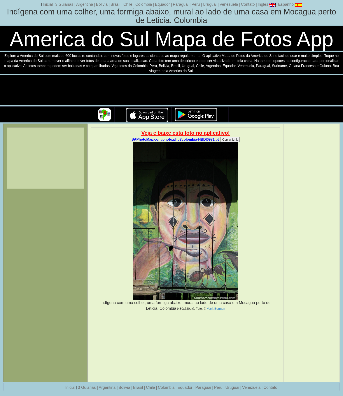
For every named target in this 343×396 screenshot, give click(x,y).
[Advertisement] (185, 346)
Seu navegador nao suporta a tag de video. (171, 90)
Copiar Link (230, 139)
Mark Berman (216, 308)
